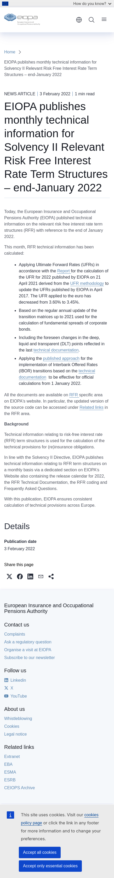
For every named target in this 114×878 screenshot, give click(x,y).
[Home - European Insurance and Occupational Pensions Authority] (38, 20)
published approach (61, 358)
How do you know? (92, 3)
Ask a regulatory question (28, 642)
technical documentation (56, 350)
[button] (9, 576)
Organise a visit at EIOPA (27, 650)
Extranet (12, 756)
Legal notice (15, 734)
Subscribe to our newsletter (29, 657)
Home (9, 52)
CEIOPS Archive (19, 788)
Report (64, 271)
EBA (8, 764)
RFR (74, 395)
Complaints (14, 634)
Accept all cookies (39, 852)
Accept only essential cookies (50, 866)
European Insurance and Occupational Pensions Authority (48, 608)
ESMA (10, 772)
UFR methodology (87, 283)
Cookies (11, 726)
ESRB (10, 780)
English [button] (79, 20)
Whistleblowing (18, 718)
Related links (91, 407)
